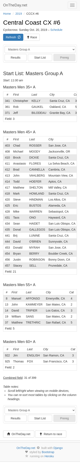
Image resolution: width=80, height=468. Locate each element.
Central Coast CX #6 (31, 22)
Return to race (50, 434)
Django (58, 448)
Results (15, 57)
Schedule (56, 29)
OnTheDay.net (15, 5)
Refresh (13, 37)
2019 (18, 13)
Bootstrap (48, 452)
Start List (40, 57)
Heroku (49, 456)
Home (7, 13)
